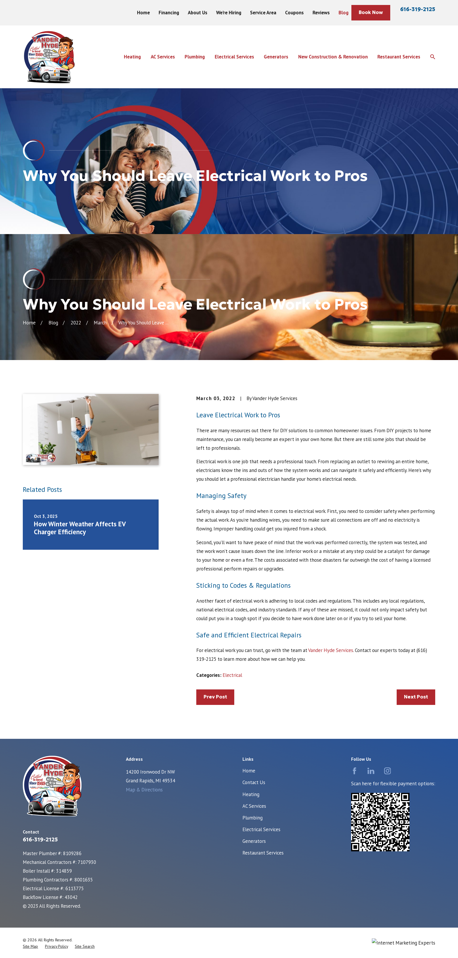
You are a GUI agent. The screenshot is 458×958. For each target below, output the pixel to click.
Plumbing (252, 818)
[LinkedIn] (370, 770)
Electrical (232, 675)
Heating (250, 794)
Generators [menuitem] (276, 56)
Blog (343, 12)
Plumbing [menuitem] (195, 56)
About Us (197, 12)
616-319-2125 (417, 9)
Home (143, 12)
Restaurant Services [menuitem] (398, 56)
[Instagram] (387, 770)
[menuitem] (30, 946)
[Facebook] (354, 770)
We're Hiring (228, 12)
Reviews (321, 12)
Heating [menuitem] (132, 56)
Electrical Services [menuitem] (234, 56)
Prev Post (215, 697)
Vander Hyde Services (330, 650)
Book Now (371, 12)
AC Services (254, 806)
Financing (169, 12)
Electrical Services (261, 829)
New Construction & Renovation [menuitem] (333, 56)
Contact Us (253, 782)
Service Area (263, 12)
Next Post (416, 697)
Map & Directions (144, 789)
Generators (254, 841)
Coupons (294, 12)
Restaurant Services (263, 853)
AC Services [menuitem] (163, 56)
